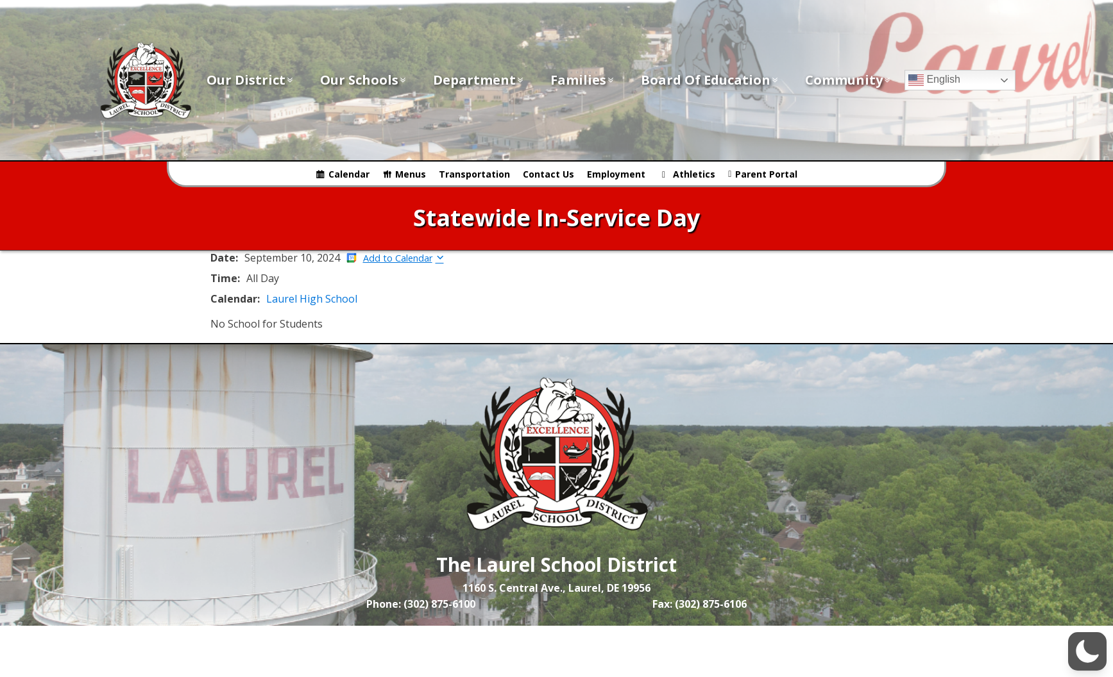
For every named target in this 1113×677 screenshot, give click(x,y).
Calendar (349, 174)
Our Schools (363, 79)
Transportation (474, 174)
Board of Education (710, 79)
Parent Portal (766, 174)
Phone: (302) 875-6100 (420, 604)
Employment (616, 174)
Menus (410, 174)
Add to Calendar (397, 258)
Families (582, 79)
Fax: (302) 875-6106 (699, 604)
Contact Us (548, 174)
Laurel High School (311, 299)
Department (479, 79)
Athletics (694, 174)
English (934, 80)
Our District (250, 79)
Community (848, 79)
